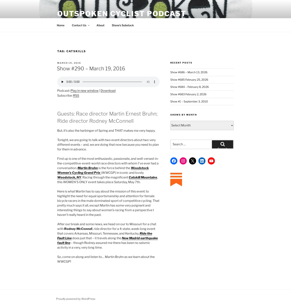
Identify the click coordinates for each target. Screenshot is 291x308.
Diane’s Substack (123, 25)
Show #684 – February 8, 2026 (189, 86)
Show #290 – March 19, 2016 (91, 68)
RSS (76, 95)
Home (60, 25)
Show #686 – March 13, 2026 (188, 72)
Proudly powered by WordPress (75, 298)
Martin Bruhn (88, 168)
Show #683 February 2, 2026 (188, 94)
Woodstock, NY (69, 177)
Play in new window (85, 91)
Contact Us (81, 25)
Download (108, 91)
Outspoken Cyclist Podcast (121, 13)
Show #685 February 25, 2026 (189, 79)
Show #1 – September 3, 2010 (189, 101)
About (100, 25)
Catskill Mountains (143, 177)
